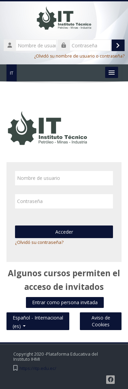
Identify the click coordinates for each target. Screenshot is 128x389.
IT (11, 73)
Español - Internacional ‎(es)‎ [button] (38, 316)
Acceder (64, 232)
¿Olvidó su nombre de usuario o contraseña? (79, 56)
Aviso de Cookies (100, 321)
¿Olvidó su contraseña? (39, 242)
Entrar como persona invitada (65, 302)
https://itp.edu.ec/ (37, 368)
